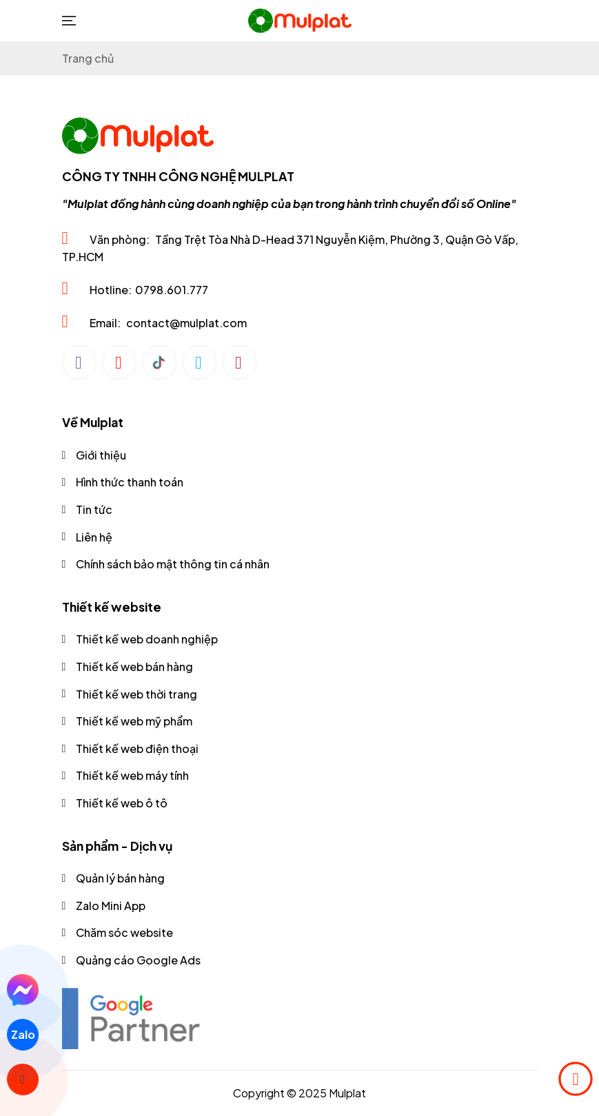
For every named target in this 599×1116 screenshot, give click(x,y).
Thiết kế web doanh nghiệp (147, 639)
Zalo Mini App (110, 905)
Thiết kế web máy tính (132, 775)
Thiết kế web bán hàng (134, 666)
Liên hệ (94, 537)
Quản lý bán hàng (120, 878)
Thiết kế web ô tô (121, 803)
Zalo (22, 1034)
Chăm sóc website (124, 932)
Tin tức (94, 509)
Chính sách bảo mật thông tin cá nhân (173, 564)
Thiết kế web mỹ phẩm (134, 721)
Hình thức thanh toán (129, 482)
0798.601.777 (171, 289)
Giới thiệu (101, 455)
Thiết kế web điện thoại (137, 748)
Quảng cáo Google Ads (138, 960)
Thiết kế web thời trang (136, 694)
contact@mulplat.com (186, 323)
